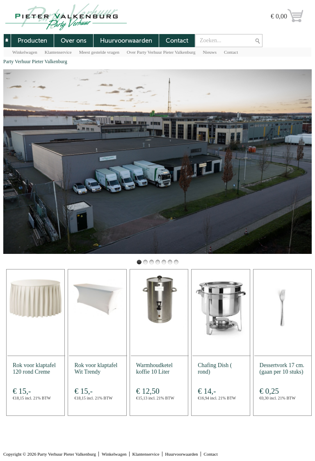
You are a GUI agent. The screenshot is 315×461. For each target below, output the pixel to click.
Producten (32, 40)
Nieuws (210, 52)
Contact (177, 40)
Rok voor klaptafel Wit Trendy (95, 368)
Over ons (74, 40)
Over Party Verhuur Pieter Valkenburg (161, 52)
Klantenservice (58, 52)
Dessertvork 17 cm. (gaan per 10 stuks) (282, 368)
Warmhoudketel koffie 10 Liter (154, 368)
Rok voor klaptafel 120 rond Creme (34, 368)
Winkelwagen (24, 52)
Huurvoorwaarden (126, 40)
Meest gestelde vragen (99, 52)
